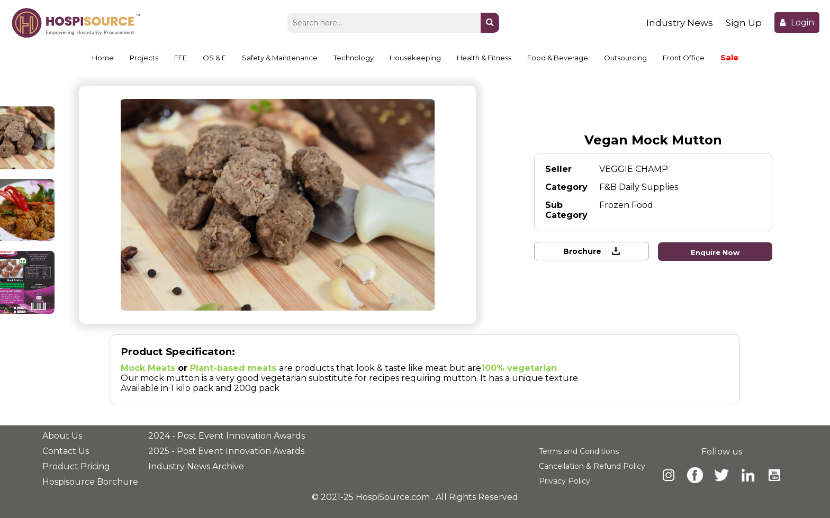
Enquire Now (715, 252)
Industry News (679, 22)
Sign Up (744, 22)
